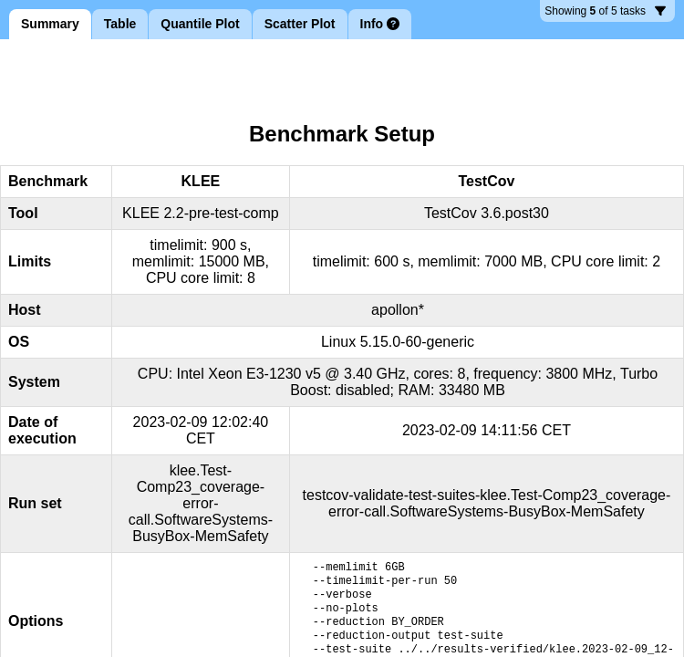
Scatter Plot (300, 23)
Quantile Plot (200, 23)
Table (120, 23)
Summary (50, 23)
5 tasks (605, 13)
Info (380, 23)
